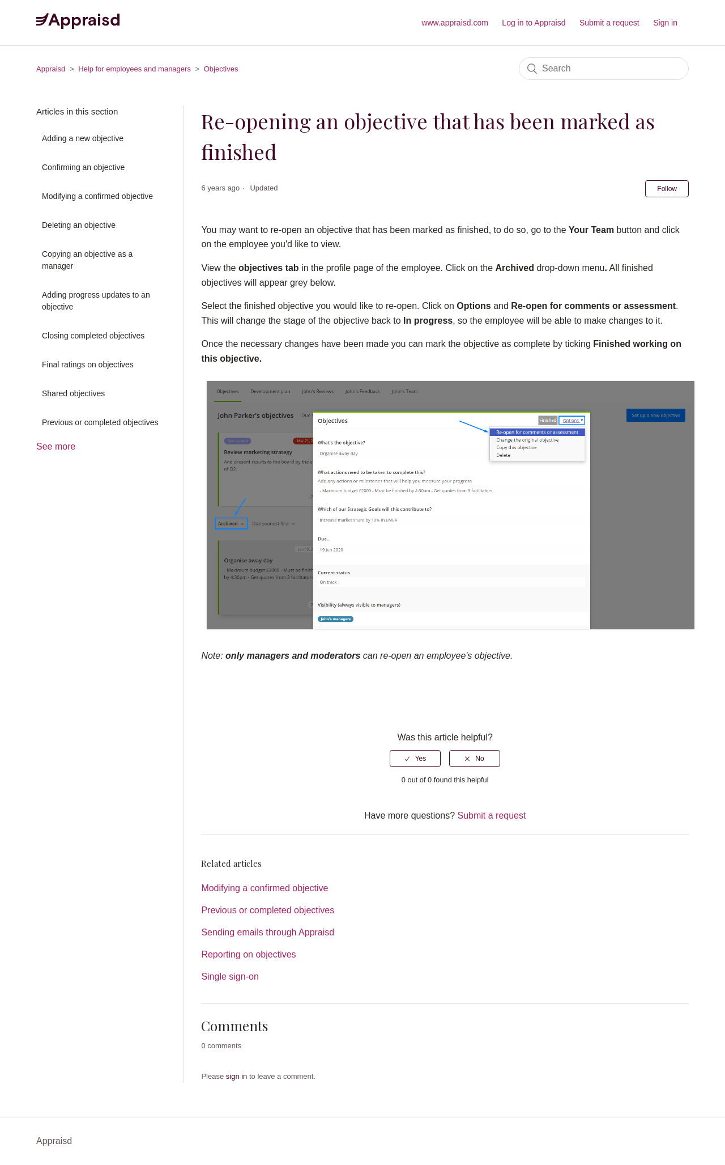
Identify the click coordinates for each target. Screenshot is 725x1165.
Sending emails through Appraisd (267, 932)
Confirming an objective (83, 167)
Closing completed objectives (93, 335)
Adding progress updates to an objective (96, 300)
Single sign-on (229, 976)
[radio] (415, 758)
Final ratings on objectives (88, 364)
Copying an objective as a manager (87, 259)
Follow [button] (667, 189)
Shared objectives (73, 393)
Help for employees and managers (134, 69)
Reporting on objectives (248, 954)
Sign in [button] (665, 22)
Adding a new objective (82, 138)
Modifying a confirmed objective (97, 196)
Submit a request (609, 22)
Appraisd (50, 69)
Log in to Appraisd (533, 22)
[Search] (604, 68)
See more (55, 446)
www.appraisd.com (454, 22)
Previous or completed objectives (100, 422)
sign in (237, 1076)
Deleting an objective (79, 225)
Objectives (221, 69)
